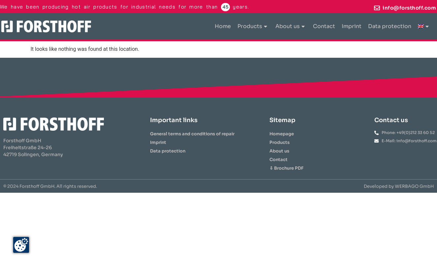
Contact (324, 26)
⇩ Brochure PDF (286, 168)
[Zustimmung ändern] (21, 245)
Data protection (389, 26)
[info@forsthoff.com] (377, 8)
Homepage (281, 134)
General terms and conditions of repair (192, 134)
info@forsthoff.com (409, 8)
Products (252, 26)
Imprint (351, 26)
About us (290, 26)
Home (223, 26)
